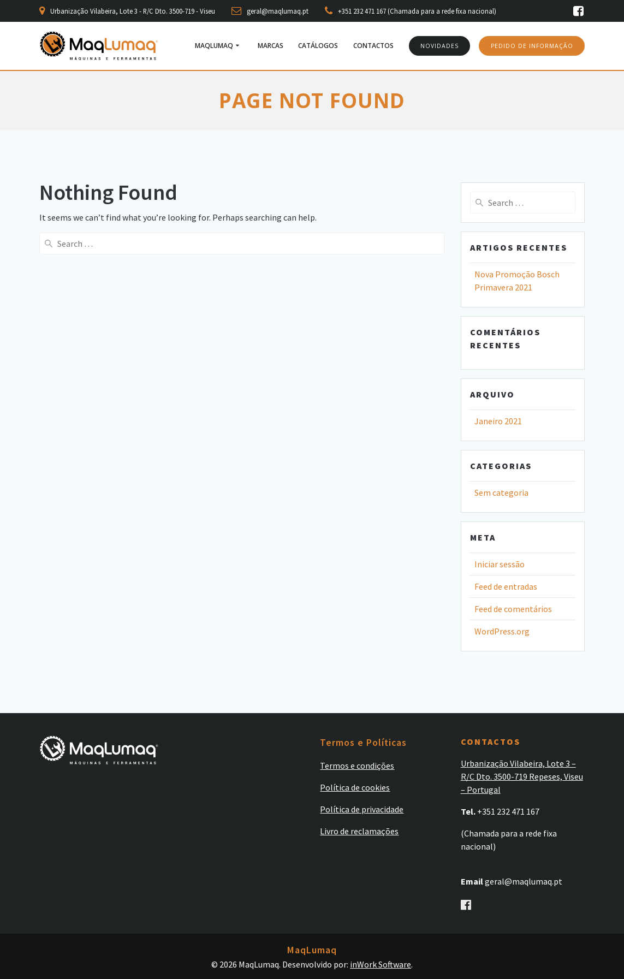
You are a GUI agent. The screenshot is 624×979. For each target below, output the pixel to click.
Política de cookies (355, 787)
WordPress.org (502, 631)
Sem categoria (501, 492)
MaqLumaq (214, 45)
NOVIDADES (439, 46)
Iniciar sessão (499, 564)
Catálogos (318, 45)
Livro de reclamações (359, 831)
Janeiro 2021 (498, 421)
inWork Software (380, 964)
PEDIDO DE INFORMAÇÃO (532, 46)
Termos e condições (357, 765)
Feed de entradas (505, 586)
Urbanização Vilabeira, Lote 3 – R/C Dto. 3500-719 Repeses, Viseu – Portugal (522, 776)
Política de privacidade (361, 809)
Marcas (270, 45)
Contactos (373, 45)
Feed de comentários (513, 608)
